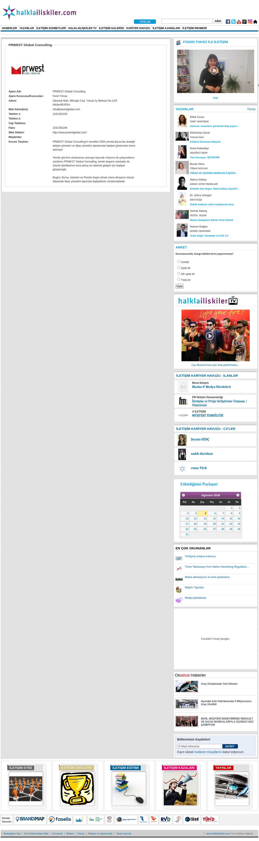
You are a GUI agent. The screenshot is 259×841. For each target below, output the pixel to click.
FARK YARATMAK (199, 121)
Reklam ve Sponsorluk (100, 833)
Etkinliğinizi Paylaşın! (199, 484)
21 (222, 523)
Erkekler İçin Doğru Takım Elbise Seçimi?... (214, 188)
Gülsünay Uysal (200, 132)
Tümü (251, 109)
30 (239, 529)
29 (230, 529)
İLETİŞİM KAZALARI (179, 768)
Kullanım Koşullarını (208, 752)
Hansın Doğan (199, 226)
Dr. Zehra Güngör (201, 195)
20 (214, 523)
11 (195, 518)
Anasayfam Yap (12, 833)
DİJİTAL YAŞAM (198, 215)
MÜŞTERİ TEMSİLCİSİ (207, 416)
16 (239, 518)
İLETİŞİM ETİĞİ (20, 768)
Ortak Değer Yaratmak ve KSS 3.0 (209, 235)
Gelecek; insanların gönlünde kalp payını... (214, 126)
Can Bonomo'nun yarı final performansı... (215, 365)
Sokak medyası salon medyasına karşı (212, 204)
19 (205, 523)
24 (187, 529)
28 (222, 529)
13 (214, 518)
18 (195, 523)
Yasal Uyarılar (123, 833)
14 (222, 518)
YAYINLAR (223, 768)
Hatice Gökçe (198, 179)
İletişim (70, 833)
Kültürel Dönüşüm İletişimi (205, 141)
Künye (81, 833)
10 (187, 518)
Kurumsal (57, 833)
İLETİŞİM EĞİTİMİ (126, 768)
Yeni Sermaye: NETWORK (205, 157)
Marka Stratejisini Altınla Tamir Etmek (211, 220)
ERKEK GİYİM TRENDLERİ (204, 184)
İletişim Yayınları (194, 587)
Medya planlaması (195, 597)
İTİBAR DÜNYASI (198, 168)
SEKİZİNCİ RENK (199, 153)
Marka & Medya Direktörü (211, 387)
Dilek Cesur (197, 117)
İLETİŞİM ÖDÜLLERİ (76, 768)
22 (230, 523)
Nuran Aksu (197, 164)
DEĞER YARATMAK (200, 231)
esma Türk (199, 468)
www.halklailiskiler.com (218, 833)
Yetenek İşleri (197, 137)
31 (187, 534)
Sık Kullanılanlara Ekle (36, 833)
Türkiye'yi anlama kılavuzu (200, 556)
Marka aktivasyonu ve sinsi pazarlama (207, 577)
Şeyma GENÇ (200, 439)
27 (214, 529)
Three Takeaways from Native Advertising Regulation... (217, 566)
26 (205, 529)
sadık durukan (202, 454)
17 (187, 523)
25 (195, 529)
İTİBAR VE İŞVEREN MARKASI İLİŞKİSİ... (213, 173)
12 (205, 518)
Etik (215, 97)
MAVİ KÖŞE (196, 200)
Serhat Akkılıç (198, 211)
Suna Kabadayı (199, 148)
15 (230, 518)
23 (239, 523)
